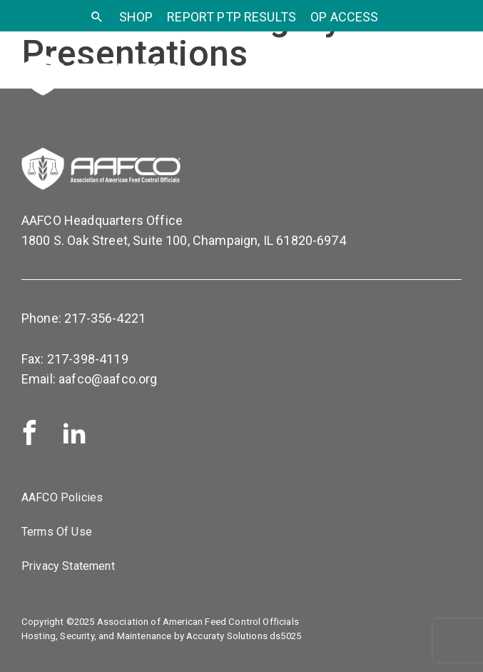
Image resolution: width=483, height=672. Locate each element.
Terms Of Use (56, 531)
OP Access (344, 16)
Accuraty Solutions (227, 636)
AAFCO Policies (62, 497)
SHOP (136, 16)
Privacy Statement (68, 566)
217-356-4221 (105, 318)
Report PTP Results (231, 16)
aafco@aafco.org (108, 378)
